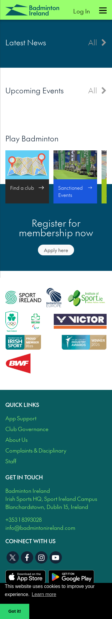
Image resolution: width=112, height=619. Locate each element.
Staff (10, 461)
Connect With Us (30, 541)
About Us (16, 439)
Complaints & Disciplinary (35, 450)
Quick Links (22, 404)
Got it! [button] (14, 611)
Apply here (56, 250)
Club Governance (26, 429)
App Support (20, 418)
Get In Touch (24, 477)
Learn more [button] (44, 594)
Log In (81, 11)
